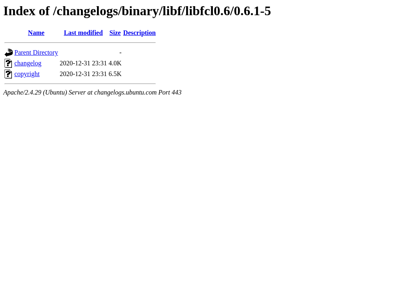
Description (139, 32)
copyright (26, 73)
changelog (28, 63)
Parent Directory (36, 52)
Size (115, 32)
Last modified (83, 32)
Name (36, 32)
